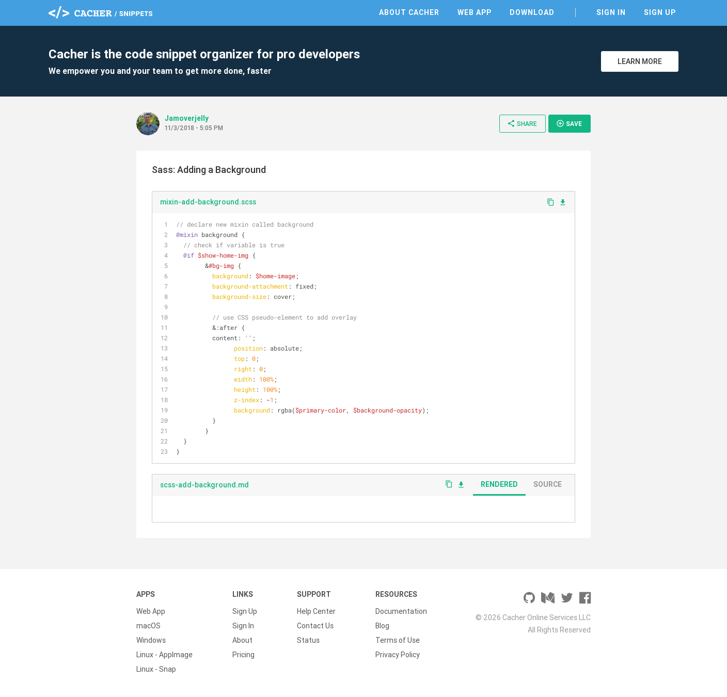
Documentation (401, 611)
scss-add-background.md (204, 484)
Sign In (611, 12)
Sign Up (660, 12)
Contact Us (315, 625)
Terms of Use (397, 640)
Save (569, 123)
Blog (382, 625)
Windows (151, 640)
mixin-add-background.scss (208, 202)
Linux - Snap (156, 669)
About (242, 640)
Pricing (243, 654)
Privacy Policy (397, 654)
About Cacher (409, 12)
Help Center (316, 611)
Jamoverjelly (187, 118)
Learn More (640, 61)
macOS (148, 625)
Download (532, 12)
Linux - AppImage (164, 654)
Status (308, 640)
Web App (474, 12)
